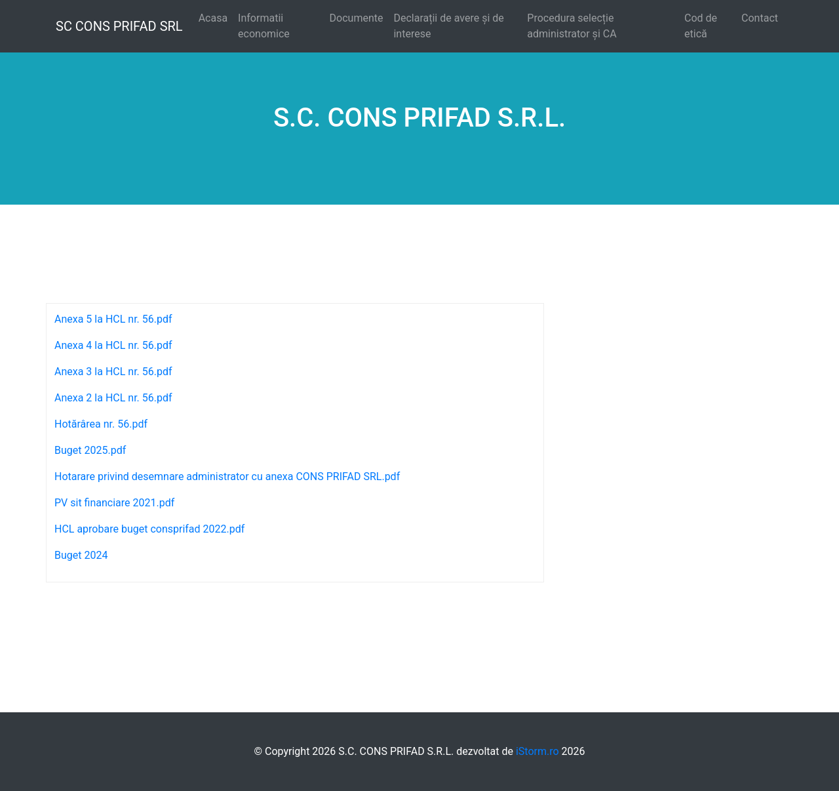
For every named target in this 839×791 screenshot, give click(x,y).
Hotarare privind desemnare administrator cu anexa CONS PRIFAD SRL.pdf (227, 476)
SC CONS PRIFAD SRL (119, 26)
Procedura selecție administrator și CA (571, 26)
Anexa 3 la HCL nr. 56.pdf (113, 371)
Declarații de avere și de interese (448, 26)
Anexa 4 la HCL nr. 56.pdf (113, 345)
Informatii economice (264, 26)
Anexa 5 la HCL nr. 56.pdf (113, 319)
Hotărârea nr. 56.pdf (100, 424)
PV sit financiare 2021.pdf (114, 503)
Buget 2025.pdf (90, 450)
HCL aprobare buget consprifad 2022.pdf (149, 529)
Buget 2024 (80, 555)
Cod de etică (700, 26)
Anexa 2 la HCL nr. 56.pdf (113, 398)
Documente (356, 18)
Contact (759, 18)
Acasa (213, 18)
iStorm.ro (537, 751)
